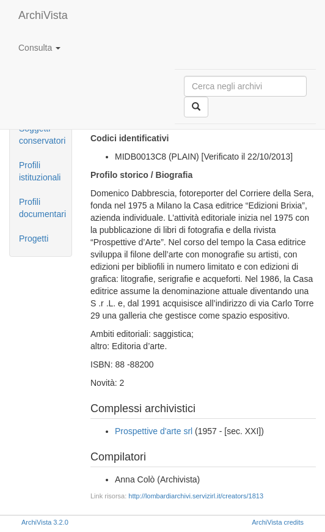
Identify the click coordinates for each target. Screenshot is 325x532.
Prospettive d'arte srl (153, 431)
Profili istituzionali (39, 171)
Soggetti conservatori (42, 135)
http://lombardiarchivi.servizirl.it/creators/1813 (195, 496)
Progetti (33, 238)
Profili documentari (42, 208)
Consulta (39, 48)
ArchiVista (43, 15)
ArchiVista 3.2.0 (44, 522)
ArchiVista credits (278, 522)
